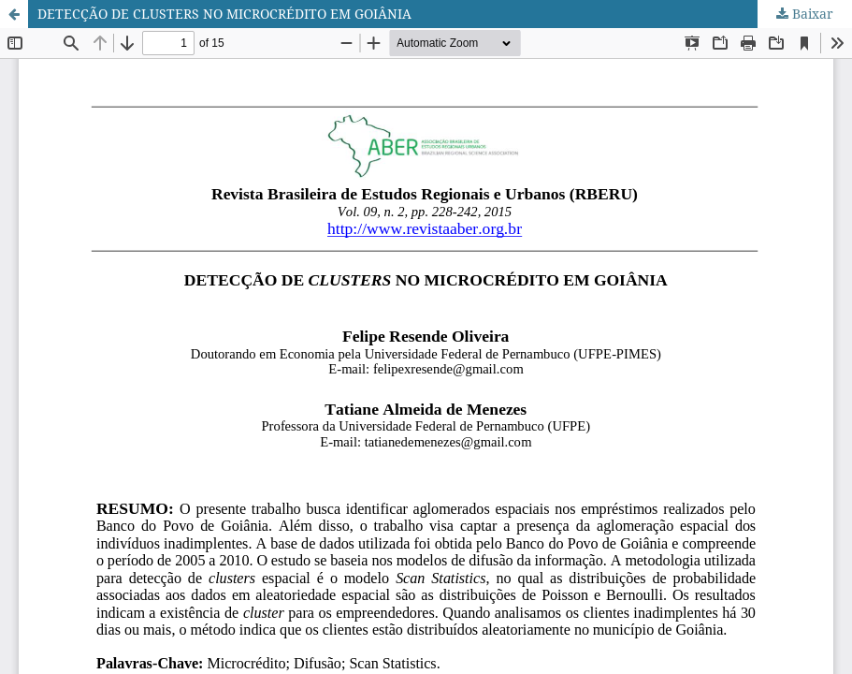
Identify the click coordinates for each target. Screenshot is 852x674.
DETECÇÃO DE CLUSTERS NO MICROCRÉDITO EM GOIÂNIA (224, 13)
